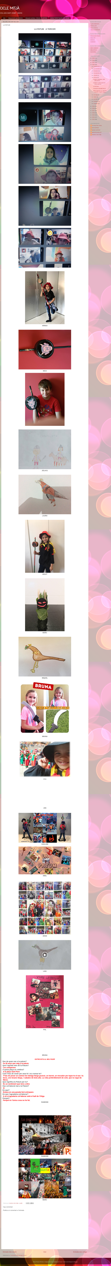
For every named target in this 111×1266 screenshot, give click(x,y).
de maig (95, 94)
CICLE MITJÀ (9, 8)
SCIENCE (92, 42)
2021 (93, 62)
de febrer (95, 101)
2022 (93, 60)
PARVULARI (93, 25)
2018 (93, 108)
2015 (93, 115)
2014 (93, 117)
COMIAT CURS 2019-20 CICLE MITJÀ (99, 83)
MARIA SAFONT (96, 130)
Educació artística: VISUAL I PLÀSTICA (36, 18)
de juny (95, 77)
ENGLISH (92, 38)
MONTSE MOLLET (97, 132)
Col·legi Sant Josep (97, 125)
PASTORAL (93, 52)
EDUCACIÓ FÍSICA (95, 36)
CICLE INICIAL (94, 27)
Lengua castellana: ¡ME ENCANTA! (99, 80)
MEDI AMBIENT (94, 48)
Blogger (76, 1261)
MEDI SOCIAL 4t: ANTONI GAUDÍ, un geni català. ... (100, 91)
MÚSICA (92, 40)
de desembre (96, 66)
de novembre (96, 68)
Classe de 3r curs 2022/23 (15, 18)
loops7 (61, 1261)
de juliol (95, 75)
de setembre (96, 73)
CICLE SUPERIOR (95, 29)
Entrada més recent (9, 1252)
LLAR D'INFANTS (94, 23)
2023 (93, 58)
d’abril (95, 97)
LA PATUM (96, 86)
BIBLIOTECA (93, 50)
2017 (93, 110)
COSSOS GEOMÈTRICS (99, 88)
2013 (93, 119)
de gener (95, 103)
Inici (4, 18)
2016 (93, 112)
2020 (93, 64)
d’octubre (95, 71)
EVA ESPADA (95, 127)
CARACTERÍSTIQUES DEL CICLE (59, 18)
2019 (93, 106)
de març (95, 99)
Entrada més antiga (80, 1252)
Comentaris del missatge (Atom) (18, 1255)
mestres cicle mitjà (96, 134)
